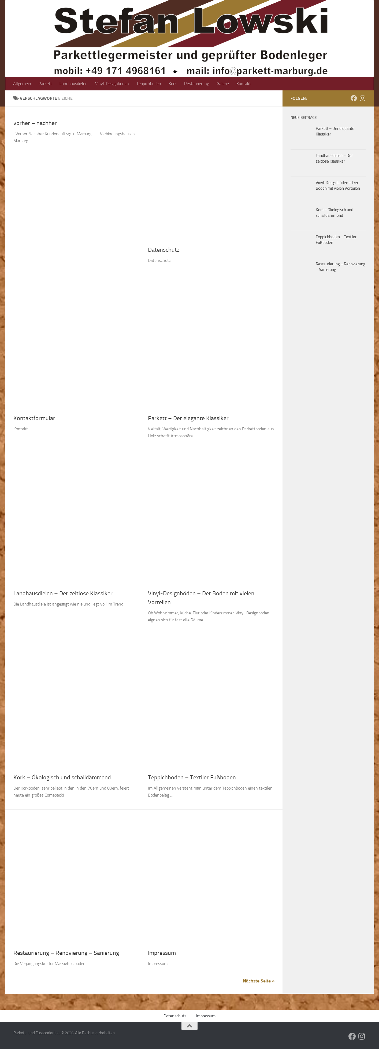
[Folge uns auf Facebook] (354, 98)
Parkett (45, 83)
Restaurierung (196, 83)
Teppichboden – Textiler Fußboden (192, 777)
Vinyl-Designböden (112, 83)
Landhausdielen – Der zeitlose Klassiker (63, 593)
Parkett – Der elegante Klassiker (188, 418)
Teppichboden (148, 83)
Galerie (223, 83)
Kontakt (243, 83)
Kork (173, 83)
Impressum (162, 952)
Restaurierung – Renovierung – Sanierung (66, 952)
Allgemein (22, 83)
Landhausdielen (74, 83)
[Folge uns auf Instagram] (362, 98)
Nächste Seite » (258, 981)
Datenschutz (164, 249)
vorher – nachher (35, 123)
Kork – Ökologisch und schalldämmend (62, 777)
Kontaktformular (34, 418)
